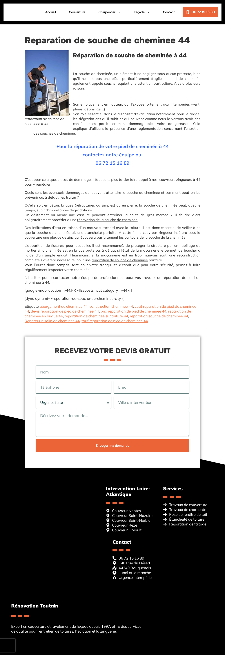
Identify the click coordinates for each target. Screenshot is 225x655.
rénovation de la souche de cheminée (107, 220)
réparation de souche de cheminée (120, 260)
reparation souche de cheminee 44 (159, 316)
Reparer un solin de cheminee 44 (52, 320)
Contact (54, 22)
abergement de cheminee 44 (64, 306)
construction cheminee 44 (111, 306)
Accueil (50, 11)
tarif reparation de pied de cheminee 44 (115, 320)
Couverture (77, 11)
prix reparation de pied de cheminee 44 (133, 311)
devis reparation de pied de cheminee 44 (65, 311)
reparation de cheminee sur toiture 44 (96, 316)
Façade (142, 11)
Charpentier (109, 11)
